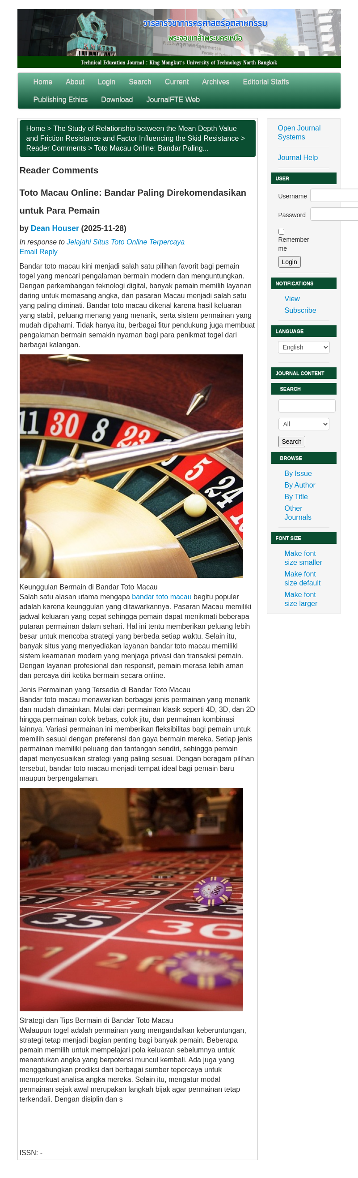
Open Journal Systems (299, 132)
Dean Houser (55, 228)
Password (292, 215)
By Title (296, 497)
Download (117, 99)
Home (43, 81)
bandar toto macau (161, 597)
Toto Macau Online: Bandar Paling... (151, 148)
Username (292, 196)
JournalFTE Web (173, 99)
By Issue (298, 473)
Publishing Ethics (61, 99)
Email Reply (39, 252)
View (292, 299)
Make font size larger (301, 599)
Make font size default (303, 578)
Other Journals (298, 513)
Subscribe (300, 310)
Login (106, 81)
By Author (300, 485)
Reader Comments (56, 148)
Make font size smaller (303, 558)
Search (140, 81)
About (75, 81)
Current (177, 81)
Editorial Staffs (266, 81)
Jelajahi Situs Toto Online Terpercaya (126, 242)
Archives (215, 81)
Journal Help (298, 157)
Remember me (293, 244)
